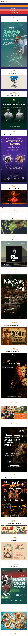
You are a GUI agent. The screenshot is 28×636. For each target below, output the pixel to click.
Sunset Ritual (14, 540)
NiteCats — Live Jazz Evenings (14, 273)
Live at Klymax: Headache (14, 218)
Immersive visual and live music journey (14, 135)
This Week (14, 6)
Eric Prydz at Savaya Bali (14, 240)
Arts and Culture (14, 133)
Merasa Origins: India (14, 188)
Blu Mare (14, 610)
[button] (3, 207)
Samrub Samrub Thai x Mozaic (14, 95)
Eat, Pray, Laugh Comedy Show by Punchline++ (14, 477)
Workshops (14, 186)
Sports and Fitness (14, 19)
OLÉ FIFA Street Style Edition (14, 523)
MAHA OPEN (14, 566)
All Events (14, 4)
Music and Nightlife (14, 216)
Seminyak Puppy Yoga (14, 21)
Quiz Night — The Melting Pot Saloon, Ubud (14, 325)
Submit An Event (14, 10)
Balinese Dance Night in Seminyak (14, 351)
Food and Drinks (14, 71)
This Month (14, 8)
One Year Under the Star (14, 425)
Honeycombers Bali (12, 1)
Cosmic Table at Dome (14, 73)
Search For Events (14, 12)
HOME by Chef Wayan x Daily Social (14, 404)
